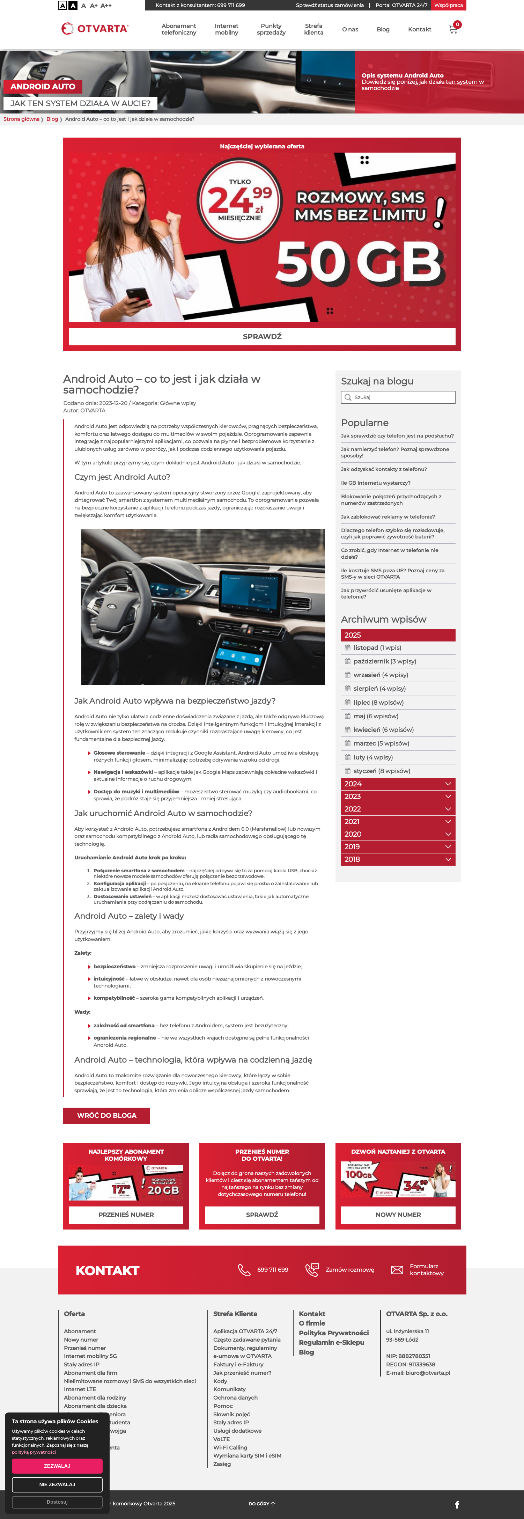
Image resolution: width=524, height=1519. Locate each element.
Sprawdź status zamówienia (330, 5)
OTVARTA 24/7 (401, 5)
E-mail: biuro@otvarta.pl (418, 1373)
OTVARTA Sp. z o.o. (417, 1314)
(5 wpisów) (381, 743)
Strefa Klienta (235, 1314)
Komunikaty (229, 1389)
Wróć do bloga (106, 1116)
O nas (350, 30)
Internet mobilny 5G (90, 1356)
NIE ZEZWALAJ (57, 1484)
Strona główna (21, 119)
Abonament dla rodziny (95, 1397)
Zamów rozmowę (350, 1270)
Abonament (80, 1331)
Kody (220, 1381)
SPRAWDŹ (262, 336)
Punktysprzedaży (271, 30)
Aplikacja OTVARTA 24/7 (245, 1331)
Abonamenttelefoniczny (179, 30)
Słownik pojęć (231, 1414)
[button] (453, 29)
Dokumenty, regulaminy (245, 1348)
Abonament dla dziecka (95, 1406)
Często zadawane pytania (247, 1339)
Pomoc (223, 1406)
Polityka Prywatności (334, 1333)
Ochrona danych (235, 1397)
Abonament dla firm (90, 1373)
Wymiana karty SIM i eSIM (247, 1455)
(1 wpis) (377, 647)
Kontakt (419, 30)
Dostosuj (57, 1502)
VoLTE (221, 1439)
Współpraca (448, 5)
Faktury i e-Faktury (238, 1364)
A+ (94, 5)
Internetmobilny (226, 30)
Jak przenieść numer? (242, 1373)
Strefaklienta (314, 30)
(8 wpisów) (379, 702)
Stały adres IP (81, 1364)
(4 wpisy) (381, 675)
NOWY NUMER (398, 1214)
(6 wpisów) (376, 716)
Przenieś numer (85, 1348)
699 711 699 (231, 5)
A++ (106, 5)
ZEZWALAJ (57, 1466)
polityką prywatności (34, 1452)
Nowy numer (81, 1339)
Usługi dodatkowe (237, 1431)
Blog (383, 30)
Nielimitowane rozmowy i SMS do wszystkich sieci (130, 1381)
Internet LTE (80, 1389)
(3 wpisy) (385, 661)
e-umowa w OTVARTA (242, 1356)
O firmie (312, 1323)
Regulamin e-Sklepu (331, 1342)
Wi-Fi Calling (230, 1447)
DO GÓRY (262, 1504)
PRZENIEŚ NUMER (126, 1214)
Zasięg (222, 1464)
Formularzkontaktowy (427, 1270)
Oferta (74, 1314)
